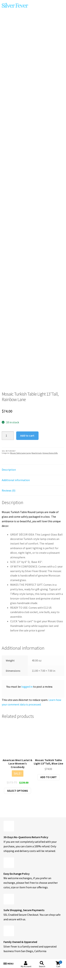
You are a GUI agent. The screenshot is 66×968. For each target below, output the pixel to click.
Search (42, 966)
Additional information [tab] (16, 480)
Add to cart (27, 435)
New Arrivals (37, 453)
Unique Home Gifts (50, 453)
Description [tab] (9, 469)
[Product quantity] (8, 435)
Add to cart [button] (48, 777)
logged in (27, 686)
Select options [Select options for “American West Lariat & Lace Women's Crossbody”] (17, 790)
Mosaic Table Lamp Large (20, 453)
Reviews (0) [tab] (8, 490)
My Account (26, 966)
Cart (59, 964)
